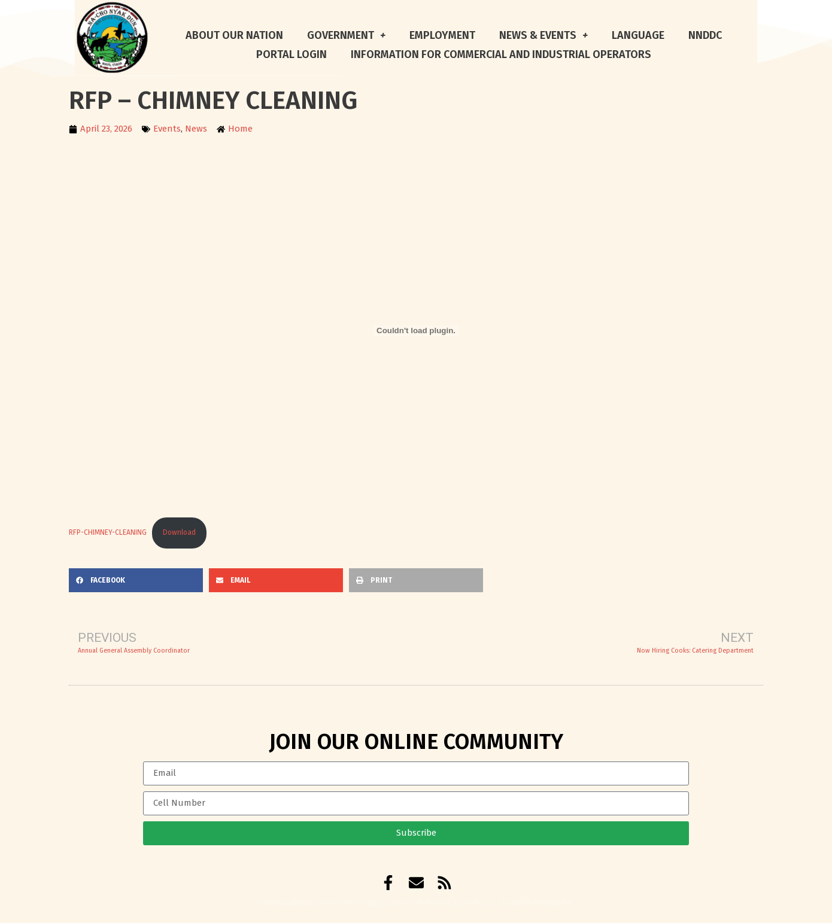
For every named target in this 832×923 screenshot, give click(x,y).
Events (167, 128)
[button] (136, 580)
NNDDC (705, 35)
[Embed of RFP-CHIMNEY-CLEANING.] (416, 330)
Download (179, 532)
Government (346, 35)
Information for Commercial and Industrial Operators (501, 54)
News (196, 128)
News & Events (543, 35)
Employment (442, 35)
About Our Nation (234, 35)
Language (638, 35)
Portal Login (291, 54)
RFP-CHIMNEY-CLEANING (108, 532)
